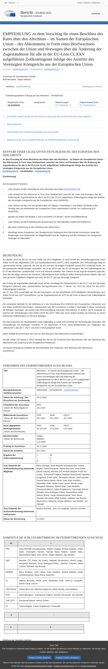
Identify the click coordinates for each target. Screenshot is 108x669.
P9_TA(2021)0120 (87, 105)
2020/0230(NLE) (51, 69)
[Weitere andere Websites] (90, 3)
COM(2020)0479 (20, 69)
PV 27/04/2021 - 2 (63, 105)
